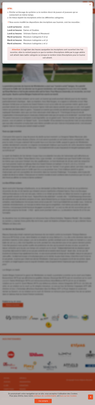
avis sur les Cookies (68, 396)
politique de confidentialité (45, 396)
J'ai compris (43, 401)
